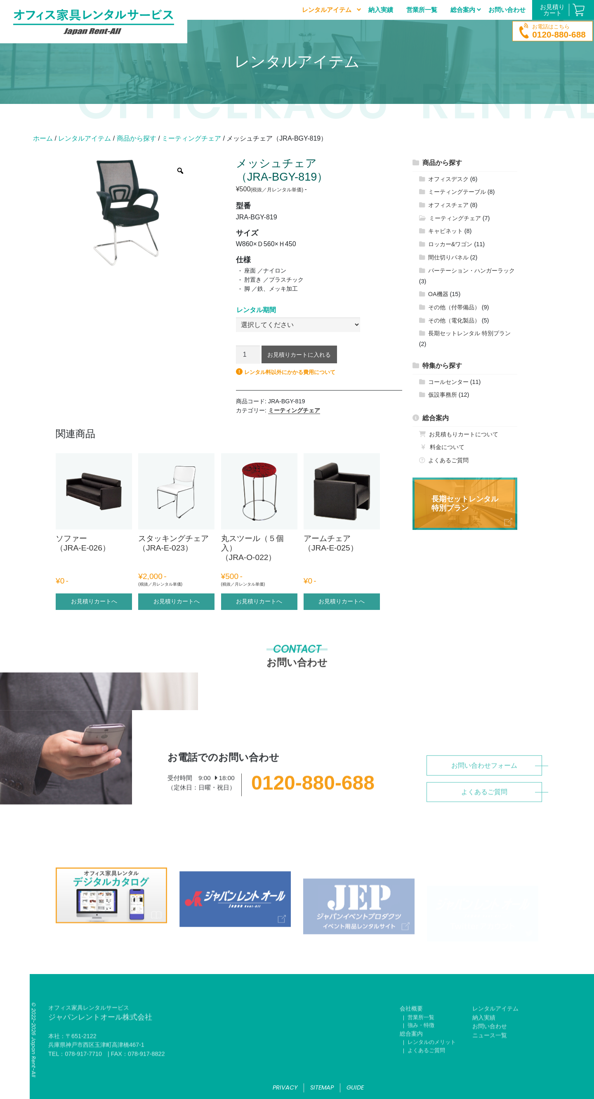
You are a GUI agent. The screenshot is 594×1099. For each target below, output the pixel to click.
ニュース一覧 (489, 1054)
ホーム (43, 138)
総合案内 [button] (462, 9)
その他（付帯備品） (454, 307)
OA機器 (438, 294)
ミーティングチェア (191, 138)
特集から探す (442, 365)
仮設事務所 (442, 394)
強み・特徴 (421, 1044)
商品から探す (136, 138)
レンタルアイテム (84, 138)
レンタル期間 (256, 310)
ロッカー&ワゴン (450, 244)
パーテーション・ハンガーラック (471, 270)
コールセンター (448, 382)
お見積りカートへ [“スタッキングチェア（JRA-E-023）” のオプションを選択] (176, 601)
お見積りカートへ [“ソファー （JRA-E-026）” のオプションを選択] (94, 601)
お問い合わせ (507, 9)
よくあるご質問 (448, 460)
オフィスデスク (448, 179)
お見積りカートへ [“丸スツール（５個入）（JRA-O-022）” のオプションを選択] (259, 601)
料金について (447, 447)
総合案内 (435, 417)
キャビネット (445, 231)
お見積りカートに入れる (299, 354)
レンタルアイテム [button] (326, 9)
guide (355, 1087)
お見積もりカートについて (463, 434)
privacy (285, 1087)
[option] (125, 212)
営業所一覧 (421, 9)
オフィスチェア (448, 205)
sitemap (322, 1087)
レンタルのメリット (432, 1061)
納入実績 (380, 9)
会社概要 (411, 1027)
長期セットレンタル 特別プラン (469, 333)
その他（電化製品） (454, 320)
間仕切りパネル (448, 257)
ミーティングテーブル (457, 191)
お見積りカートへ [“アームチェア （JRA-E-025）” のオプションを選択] (341, 601)
